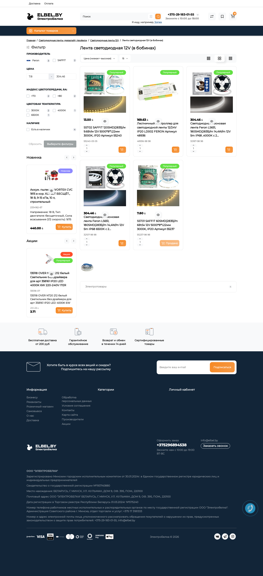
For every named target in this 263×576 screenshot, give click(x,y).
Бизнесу (32, 397)
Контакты (68, 410)
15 (125, 58)
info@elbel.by (209, 440)
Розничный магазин (39, 406)
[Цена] (37, 76)
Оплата (48, 3)
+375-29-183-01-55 (181, 14)
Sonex (158, 22)
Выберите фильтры (60, 144)
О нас (30, 415)
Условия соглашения (76, 405)
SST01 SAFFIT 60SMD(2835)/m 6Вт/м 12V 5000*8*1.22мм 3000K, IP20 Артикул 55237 (157, 225)
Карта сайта (70, 414)
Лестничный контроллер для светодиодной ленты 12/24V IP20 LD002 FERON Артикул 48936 (157, 129)
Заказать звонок (215, 446)
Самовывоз (34, 411)
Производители (73, 419)
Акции (66, 424)
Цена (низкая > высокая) (99, 58)
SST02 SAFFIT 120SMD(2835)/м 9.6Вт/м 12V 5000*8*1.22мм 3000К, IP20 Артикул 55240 (104, 131)
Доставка (34, 3)
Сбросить (35, 144)
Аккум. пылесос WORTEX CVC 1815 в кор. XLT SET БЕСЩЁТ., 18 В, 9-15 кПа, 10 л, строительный (51, 195)
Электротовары (158, 286)
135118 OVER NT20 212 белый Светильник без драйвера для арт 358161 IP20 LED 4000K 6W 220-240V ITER (49, 279)
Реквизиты (33, 402)
